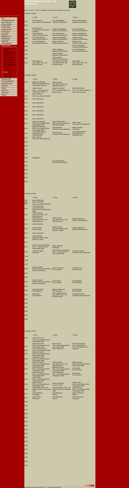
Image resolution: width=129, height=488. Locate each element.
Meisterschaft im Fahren (32, 10)
